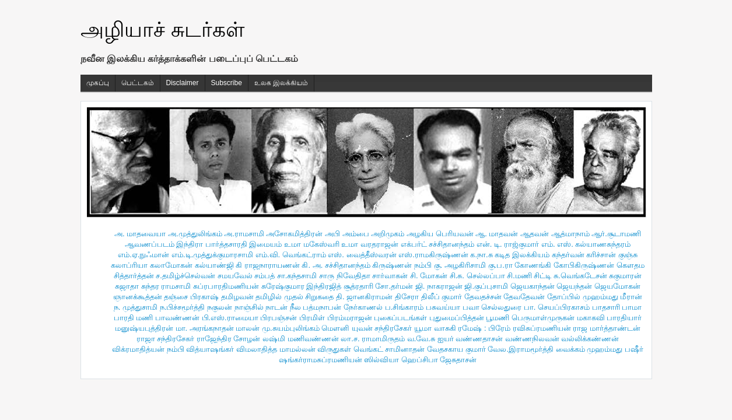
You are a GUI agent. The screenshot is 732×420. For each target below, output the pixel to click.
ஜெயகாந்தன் (532, 286)
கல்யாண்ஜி (214, 265)
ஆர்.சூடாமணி (616, 233)
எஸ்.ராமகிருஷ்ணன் (433, 254)
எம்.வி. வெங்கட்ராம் (290, 254)
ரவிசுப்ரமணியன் (542, 328)
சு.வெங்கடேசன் (580, 275)
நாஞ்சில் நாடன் (261, 307)
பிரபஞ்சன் (278, 317)
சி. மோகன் (428, 275)
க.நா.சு (481, 254)
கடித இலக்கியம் (522, 254)
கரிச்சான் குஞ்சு (612, 254)
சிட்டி (542, 275)
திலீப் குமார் (442, 296)
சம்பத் (264, 275)
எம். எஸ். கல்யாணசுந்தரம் (586, 244)
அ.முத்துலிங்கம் (195, 233)
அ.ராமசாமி (244, 233)
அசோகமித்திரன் (294, 233)
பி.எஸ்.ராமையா (230, 317)
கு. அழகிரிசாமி (460, 265)
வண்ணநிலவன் (532, 338)
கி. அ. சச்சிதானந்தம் (336, 265)
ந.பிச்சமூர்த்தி (182, 307)
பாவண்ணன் (177, 317)
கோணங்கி (532, 265)
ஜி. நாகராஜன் (439, 286)
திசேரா (407, 296)
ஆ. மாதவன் (496, 233)
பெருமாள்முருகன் (543, 317)
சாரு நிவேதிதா (344, 275)
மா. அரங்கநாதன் (205, 328)
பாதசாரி (606, 307)
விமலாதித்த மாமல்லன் (276, 349)
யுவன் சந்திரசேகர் (382, 328)
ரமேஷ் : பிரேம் (484, 328)
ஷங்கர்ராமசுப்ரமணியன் (320, 359)
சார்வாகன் (390, 275)
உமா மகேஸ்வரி (311, 244)
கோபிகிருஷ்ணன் (584, 265)
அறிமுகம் (387, 233)
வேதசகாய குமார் (456, 349)
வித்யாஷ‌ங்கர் (210, 349)
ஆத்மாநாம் (570, 233)
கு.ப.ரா (500, 265)
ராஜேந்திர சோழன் (229, 338)
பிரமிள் (312, 317)
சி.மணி (519, 275)
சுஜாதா (127, 286)
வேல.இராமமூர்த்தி (521, 349)
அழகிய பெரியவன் (440, 233)
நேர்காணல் (363, 307)
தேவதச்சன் (483, 296)
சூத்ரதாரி (358, 286)
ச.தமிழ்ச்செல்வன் (185, 275)
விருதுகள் (334, 349)
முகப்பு (97, 83)
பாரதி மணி (133, 317)
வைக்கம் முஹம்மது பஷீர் (599, 349)
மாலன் (248, 328)
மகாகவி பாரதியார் (609, 317)
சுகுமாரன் (625, 275)
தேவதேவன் (524, 296)
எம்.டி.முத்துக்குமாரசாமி (212, 254)
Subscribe (226, 83)
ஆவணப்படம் (149, 244)
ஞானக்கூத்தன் (137, 296)
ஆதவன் (534, 233)
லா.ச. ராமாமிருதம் (373, 338)
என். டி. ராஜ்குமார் (508, 244)
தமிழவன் (237, 296)
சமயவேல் (235, 275)
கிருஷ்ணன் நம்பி (402, 265)
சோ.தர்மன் (394, 286)
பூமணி (497, 317)
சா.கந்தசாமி (297, 275)
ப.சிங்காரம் (404, 307)
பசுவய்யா (443, 307)
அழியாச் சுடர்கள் (162, 29)
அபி (332, 233)
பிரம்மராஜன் (349, 317)
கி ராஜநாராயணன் (268, 265)
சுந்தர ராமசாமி (166, 286)
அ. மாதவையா (140, 233)
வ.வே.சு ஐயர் (430, 338)
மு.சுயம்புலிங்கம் (291, 328)
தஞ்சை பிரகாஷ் (191, 296)
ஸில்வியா (381, 359)
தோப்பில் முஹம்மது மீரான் (594, 296)
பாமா (632, 307)
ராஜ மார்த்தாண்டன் (606, 328)
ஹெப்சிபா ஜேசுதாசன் (439, 359)
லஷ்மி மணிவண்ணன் (300, 338)
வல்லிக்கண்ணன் (590, 338)
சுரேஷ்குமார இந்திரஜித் (301, 286)
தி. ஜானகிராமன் (364, 296)
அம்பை (355, 233)
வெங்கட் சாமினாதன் (389, 349)
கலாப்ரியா (129, 265)
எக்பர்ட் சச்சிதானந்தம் (438, 244)
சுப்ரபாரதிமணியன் (226, 286)
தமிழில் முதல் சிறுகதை (294, 296)
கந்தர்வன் (568, 254)
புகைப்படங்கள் (400, 317)
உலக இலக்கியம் (281, 83)
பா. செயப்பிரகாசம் (557, 307)
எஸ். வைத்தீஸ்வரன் (362, 254)
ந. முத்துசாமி (135, 307)
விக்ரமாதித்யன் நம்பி (148, 349)
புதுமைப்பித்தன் (456, 317)
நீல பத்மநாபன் (316, 307)
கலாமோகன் (171, 265)
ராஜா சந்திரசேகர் (165, 338)
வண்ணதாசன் (479, 338)
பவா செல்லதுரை (492, 307)
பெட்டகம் (137, 83)
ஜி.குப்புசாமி (486, 286)
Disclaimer (182, 83)
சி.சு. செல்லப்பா (477, 275)
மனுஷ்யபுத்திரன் (144, 328)
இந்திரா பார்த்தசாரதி (211, 244)
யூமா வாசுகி (435, 328)
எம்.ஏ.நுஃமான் (143, 254)
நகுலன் (219, 307)
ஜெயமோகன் (617, 286)
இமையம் (265, 244)
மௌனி (335, 328)
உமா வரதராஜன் (369, 244)
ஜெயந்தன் (574, 286)
